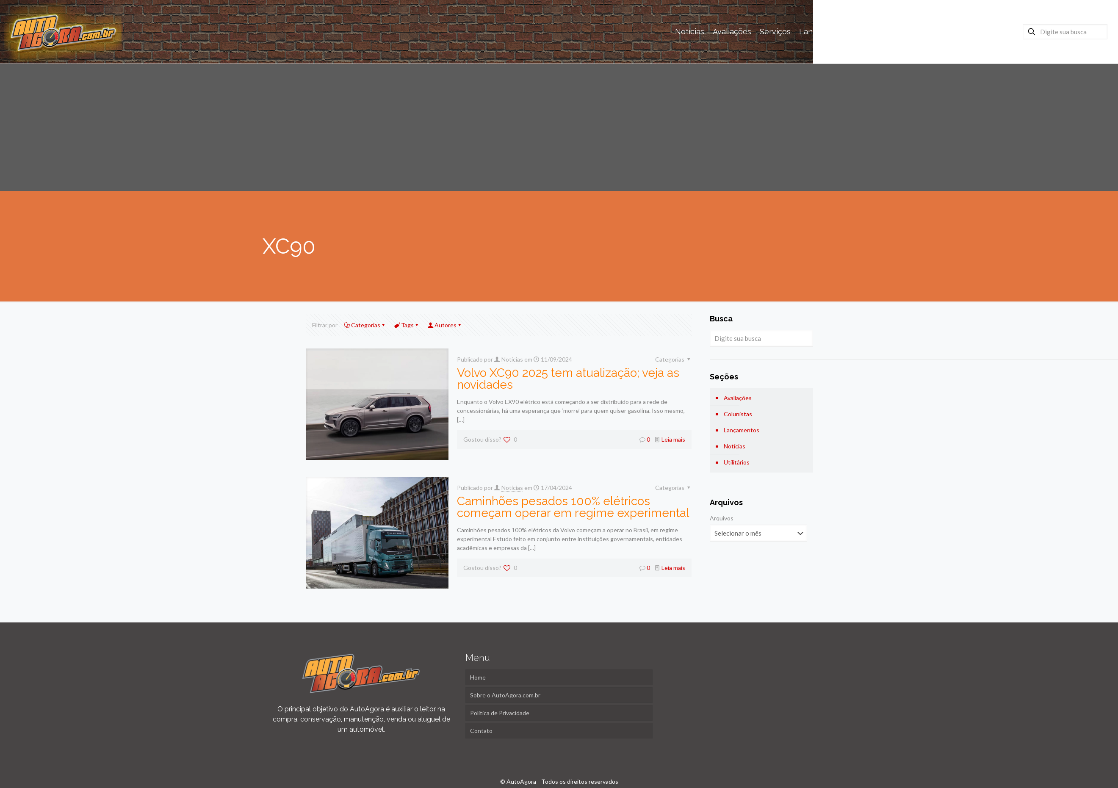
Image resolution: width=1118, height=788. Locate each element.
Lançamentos (741, 430)
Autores (444, 325)
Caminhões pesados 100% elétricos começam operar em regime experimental (573, 507)
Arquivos (721, 518)
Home (478, 677)
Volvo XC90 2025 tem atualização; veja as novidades (568, 379)
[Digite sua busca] (1065, 31)
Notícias (734, 446)
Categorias (365, 325)
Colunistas (738, 414)
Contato (481, 730)
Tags (407, 325)
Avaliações (738, 397)
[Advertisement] (559, 127)
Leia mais (673, 439)
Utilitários (737, 462)
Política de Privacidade (499, 712)
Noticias (512, 359)
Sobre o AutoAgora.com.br (505, 695)
